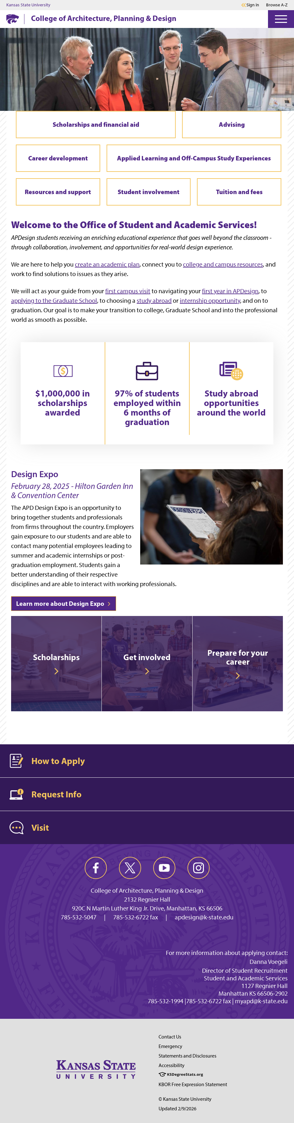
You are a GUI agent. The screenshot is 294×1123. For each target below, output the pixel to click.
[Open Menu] (281, 19)
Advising (232, 124)
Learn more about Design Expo (63, 603)
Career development (58, 158)
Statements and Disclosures (187, 1056)
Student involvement (149, 192)
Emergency (170, 1046)
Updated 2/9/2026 (177, 1109)
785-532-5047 (78, 917)
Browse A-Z (277, 5)
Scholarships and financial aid (96, 124)
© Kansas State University (185, 1099)
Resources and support (58, 192)
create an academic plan (107, 264)
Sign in (252, 5)
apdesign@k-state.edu (204, 917)
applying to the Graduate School (54, 300)
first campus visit (127, 291)
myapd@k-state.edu (261, 1001)
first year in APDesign (230, 291)
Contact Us (170, 1037)
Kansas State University (28, 5)
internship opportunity (210, 300)
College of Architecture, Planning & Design (103, 18)
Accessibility (172, 1065)
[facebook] (96, 868)
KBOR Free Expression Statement (193, 1084)
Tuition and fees (239, 192)
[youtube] (164, 868)
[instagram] (198, 868)
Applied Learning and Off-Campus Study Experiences (194, 158)
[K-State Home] (12, 19)
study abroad (154, 300)
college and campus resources (223, 264)
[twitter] (130, 868)
